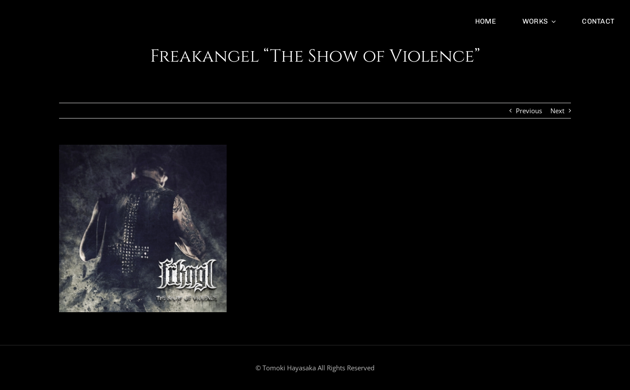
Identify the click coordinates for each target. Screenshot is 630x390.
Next (557, 110)
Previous (529, 110)
